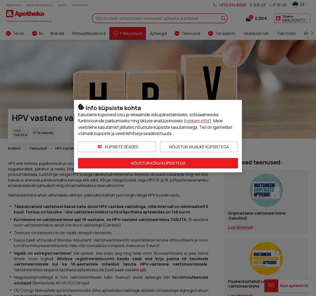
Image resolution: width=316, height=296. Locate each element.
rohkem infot (198, 121)
